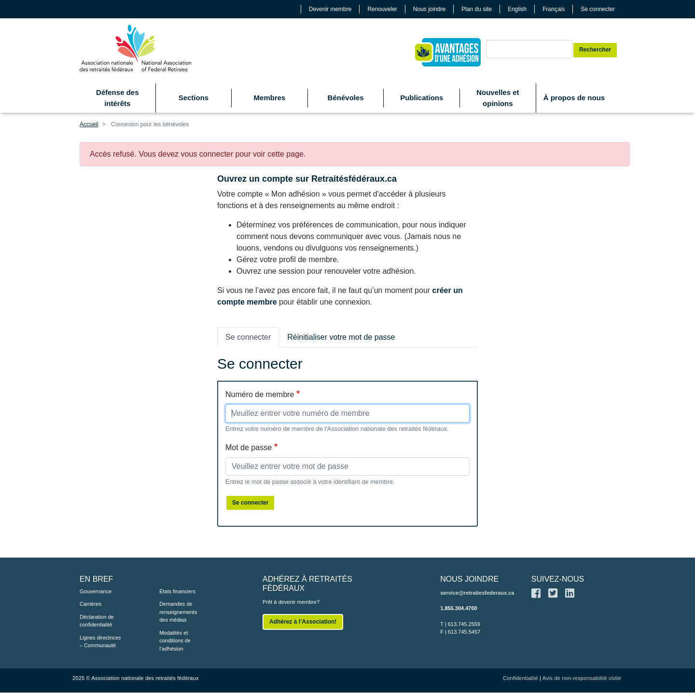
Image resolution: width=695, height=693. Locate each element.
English (517, 9)
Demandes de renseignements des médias (178, 612)
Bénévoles (346, 97)
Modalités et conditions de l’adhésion (175, 641)
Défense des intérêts (117, 97)
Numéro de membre (259, 394)
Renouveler (382, 9)
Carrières (90, 604)
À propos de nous (574, 97)
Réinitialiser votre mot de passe (341, 337)
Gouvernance (95, 591)
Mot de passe (248, 447)
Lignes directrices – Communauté (100, 642)
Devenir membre (330, 9)
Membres (270, 97)
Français (553, 9)
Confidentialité (520, 678)
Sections (194, 97)
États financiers (177, 591)
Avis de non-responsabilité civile (581, 678)
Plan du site (476, 9)
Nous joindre (429, 9)
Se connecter (598, 9)
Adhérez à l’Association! (302, 621)
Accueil (89, 124)
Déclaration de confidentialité (97, 621)
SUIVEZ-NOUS (557, 579)
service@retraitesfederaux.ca (477, 593)
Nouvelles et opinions (497, 97)
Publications (421, 97)
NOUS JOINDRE (469, 579)
